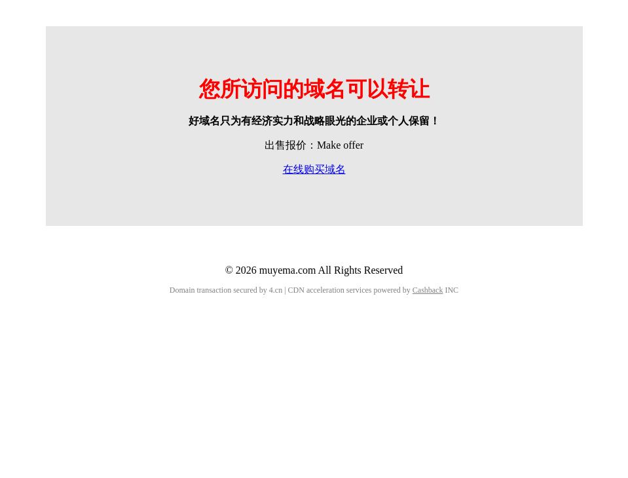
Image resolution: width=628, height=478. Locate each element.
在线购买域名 (314, 169)
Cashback (428, 290)
